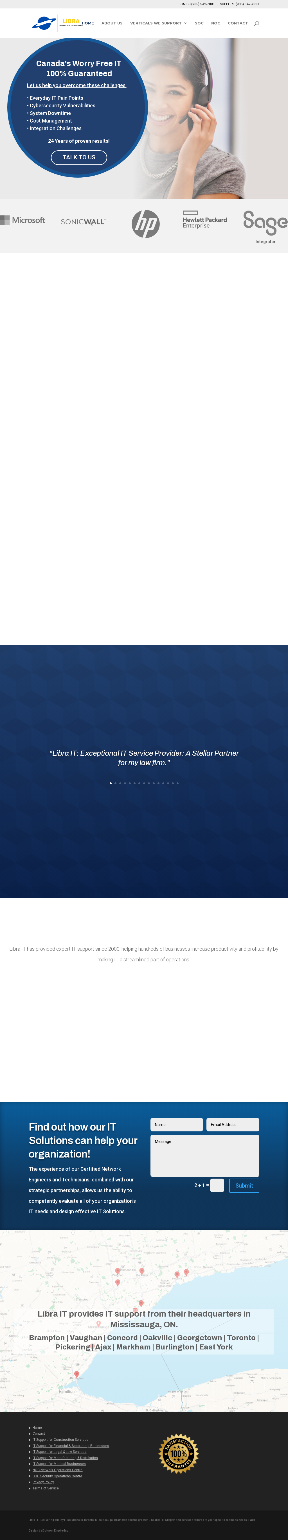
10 (154, 783)
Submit (244, 1185)
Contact (39, 1433)
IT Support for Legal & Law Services (59, 1451)
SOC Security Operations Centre (57, 1476)
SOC (199, 23)
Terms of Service (46, 1488)
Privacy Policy (43, 1482)
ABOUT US (112, 23)
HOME (88, 23)
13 (168, 783)
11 (158, 783)
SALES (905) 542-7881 (198, 4)
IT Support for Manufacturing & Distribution (65, 1458)
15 (178, 783)
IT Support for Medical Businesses (59, 1464)
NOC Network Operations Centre (57, 1470)
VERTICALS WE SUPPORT (156, 23)
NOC (215, 23)
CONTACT (238, 23)
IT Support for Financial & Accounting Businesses (71, 1446)
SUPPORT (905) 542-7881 (239, 4)
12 (163, 783)
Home (37, 1427)
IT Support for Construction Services (60, 1439)
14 (173, 783)
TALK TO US (79, 157)
